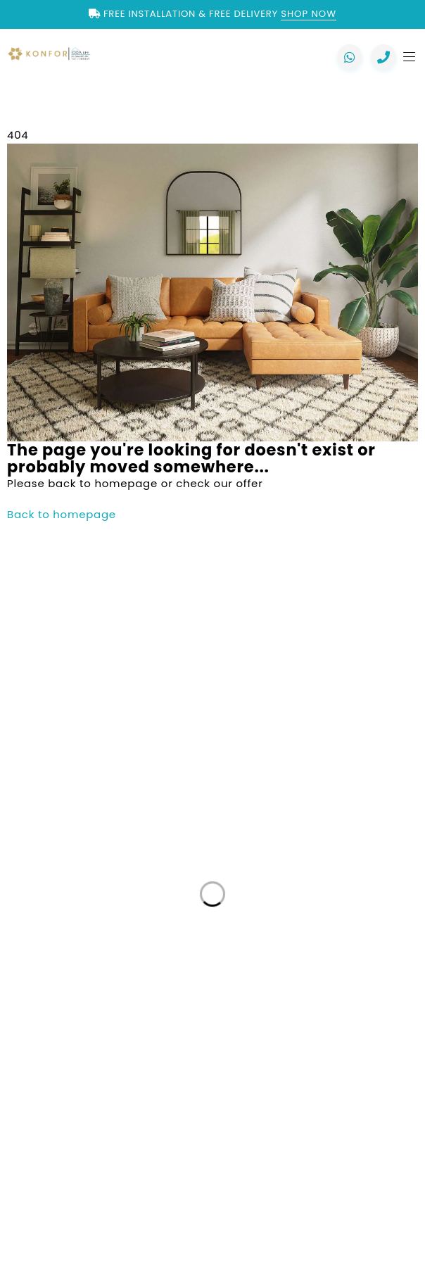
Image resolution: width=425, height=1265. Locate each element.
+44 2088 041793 (96, 719)
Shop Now (308, 13)
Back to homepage (61, 514)
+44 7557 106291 (97, 747)
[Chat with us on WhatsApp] (349, 57)
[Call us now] (383, 57)
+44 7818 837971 (117, 789)
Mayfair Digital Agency (308, 1195)
